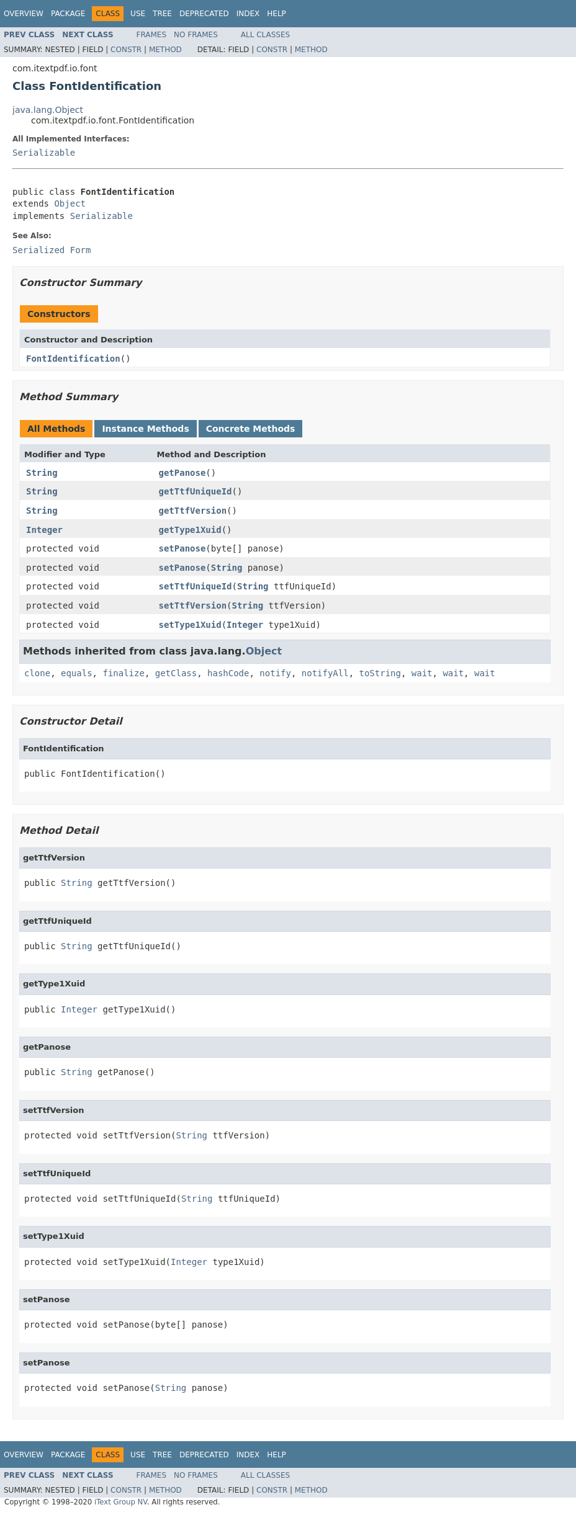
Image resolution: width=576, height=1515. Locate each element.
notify (275, 673)
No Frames (196, 34)
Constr (126, 49)
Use (137, 13)
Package (68, 13)
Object (70, 203)
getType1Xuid (190, 530)
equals (76, 673)
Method (165, 49)
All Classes (265, 34)
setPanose (182, 548)
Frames (152, 34)
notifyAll (325, 673)
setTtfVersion (193, 605)
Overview (23, 13)
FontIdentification (73, 359)
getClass (176, 673)
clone (37, 673)
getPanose (182, 473)
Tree (162, 13)
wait (422, 673)
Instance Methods (145, 429)
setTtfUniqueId (195, 586)
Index (248, 13)
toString (380, 673)
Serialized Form (51, 250)
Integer (44, 530)
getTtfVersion (193, 511)
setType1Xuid (190, 625)
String (42, 473)
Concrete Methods (250, 429)
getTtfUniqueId (195, 491)
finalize (123, 673)
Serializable (43, 153)
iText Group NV (120, 1502)
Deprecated (204, 13)
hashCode (228, 673)
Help (276, 13)
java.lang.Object (47, 110)
